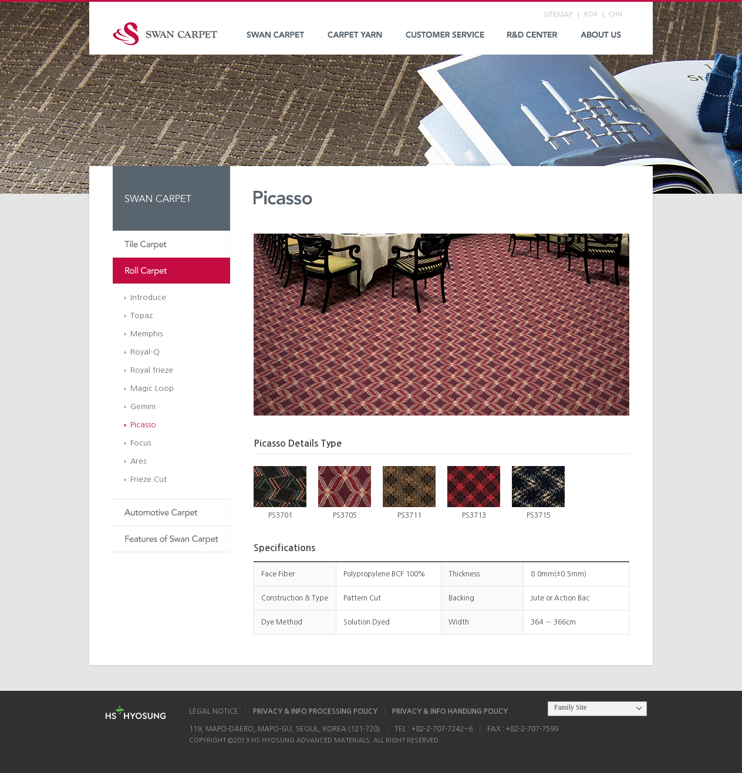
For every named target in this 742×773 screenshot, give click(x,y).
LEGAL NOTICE (213, 711)
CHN (615, 14)
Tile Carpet (171, 244)
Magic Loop (152, 388)
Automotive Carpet (171, 512)
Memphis (146, 333)
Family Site (570, 707)
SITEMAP (557, 14)
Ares (138, 461)
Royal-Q (145, 352)
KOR (591, 14)
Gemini (143, 406)
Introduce (148, 297)
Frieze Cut (148, 479)
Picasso (143, 424)
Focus (140, 443)
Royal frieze (151, 370)
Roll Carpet (171, 271)
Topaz (141, 315)
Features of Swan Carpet (171, 539)
